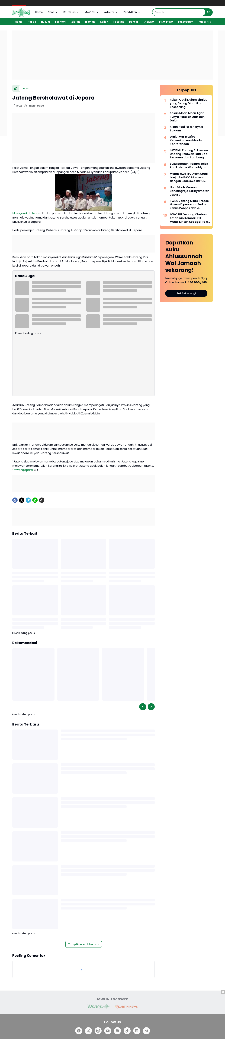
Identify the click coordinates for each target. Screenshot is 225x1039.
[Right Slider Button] (209, 21)
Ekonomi (60, 21)
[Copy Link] (41, 500)
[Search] (178, 12)
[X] (21, 500)
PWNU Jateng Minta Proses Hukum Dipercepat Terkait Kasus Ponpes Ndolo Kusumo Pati (189, 204)
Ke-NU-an (71, 12)
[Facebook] (15, 500)
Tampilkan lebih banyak (83, 944)
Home (39, 12)
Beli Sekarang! (186, 293)
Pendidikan (132, 12)
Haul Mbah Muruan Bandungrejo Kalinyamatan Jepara (189, 191)
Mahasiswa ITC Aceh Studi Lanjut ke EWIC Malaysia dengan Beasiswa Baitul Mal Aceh (189, 177)
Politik (32, 21)
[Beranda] (15, 88)
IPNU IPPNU (166, 21)
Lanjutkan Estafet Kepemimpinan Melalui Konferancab (186, 140)
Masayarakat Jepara (26, 213)
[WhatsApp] (35, 500)
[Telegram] (28, 500)
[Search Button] (208, 12)
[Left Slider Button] (142, 706)
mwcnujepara (23, 470)
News (53, 12)
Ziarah (75, 21)
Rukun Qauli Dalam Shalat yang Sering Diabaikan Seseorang (188, 103)
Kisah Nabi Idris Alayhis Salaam (186, 128)
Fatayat (118, 21)
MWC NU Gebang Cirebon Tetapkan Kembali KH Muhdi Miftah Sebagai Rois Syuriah (189, 218)
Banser (133, 21)
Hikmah (90, 21)
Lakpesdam (185, 21)
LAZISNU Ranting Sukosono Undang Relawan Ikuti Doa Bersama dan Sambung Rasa (189, 154)
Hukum (45, 21)
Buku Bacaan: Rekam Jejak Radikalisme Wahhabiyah (189, 165)
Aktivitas (111, 12)
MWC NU (92, 12)
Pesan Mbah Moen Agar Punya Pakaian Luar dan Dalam (187, 116)
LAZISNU (148, 21)
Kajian (104, 21)
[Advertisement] (112, 55)
